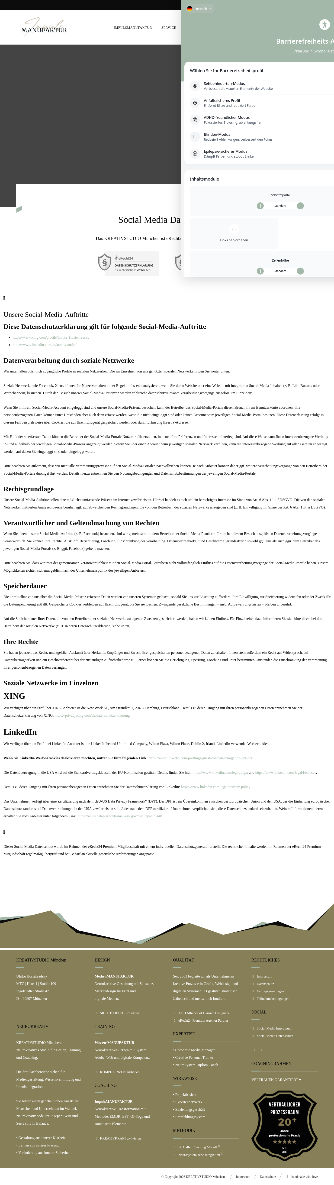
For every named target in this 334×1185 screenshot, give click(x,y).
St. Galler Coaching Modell (196, 1147)
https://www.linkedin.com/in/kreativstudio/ (45, 345)
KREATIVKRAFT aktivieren (118, 1138)
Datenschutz (262, 984)
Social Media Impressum (271, 1028)
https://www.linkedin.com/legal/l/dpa (220, 772)
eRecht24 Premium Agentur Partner (200, 1020)
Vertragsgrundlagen (267, 991)
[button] (312, 27)
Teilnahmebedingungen (270, 998)
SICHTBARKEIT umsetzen (117, 1013)
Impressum (261, 976)
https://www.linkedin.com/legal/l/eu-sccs (285, 772)
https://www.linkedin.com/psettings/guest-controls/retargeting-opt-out (200, 758)
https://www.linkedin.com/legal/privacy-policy (215, 787)
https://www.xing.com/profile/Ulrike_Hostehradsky (51, 337)
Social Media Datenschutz (272, 1036)
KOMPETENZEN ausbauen (117, 1072)
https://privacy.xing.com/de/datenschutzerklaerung (92, 715)
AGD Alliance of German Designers (201, 1013)
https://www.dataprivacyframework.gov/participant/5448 (119, 816)
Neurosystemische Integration (198, 1155)
